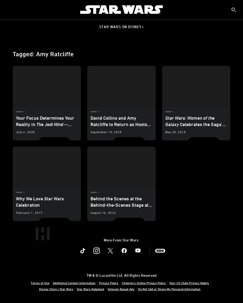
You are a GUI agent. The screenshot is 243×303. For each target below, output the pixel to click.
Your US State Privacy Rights (189, 283)
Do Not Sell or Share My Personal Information (169, 289)
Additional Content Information (74, 283)
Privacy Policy (108, 283)
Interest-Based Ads (121, 289)
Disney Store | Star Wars (56, 289)
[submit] (233, 9)
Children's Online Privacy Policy (144, 283)
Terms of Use (40, 283)
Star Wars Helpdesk (90, 289)
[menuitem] (8, 9)
